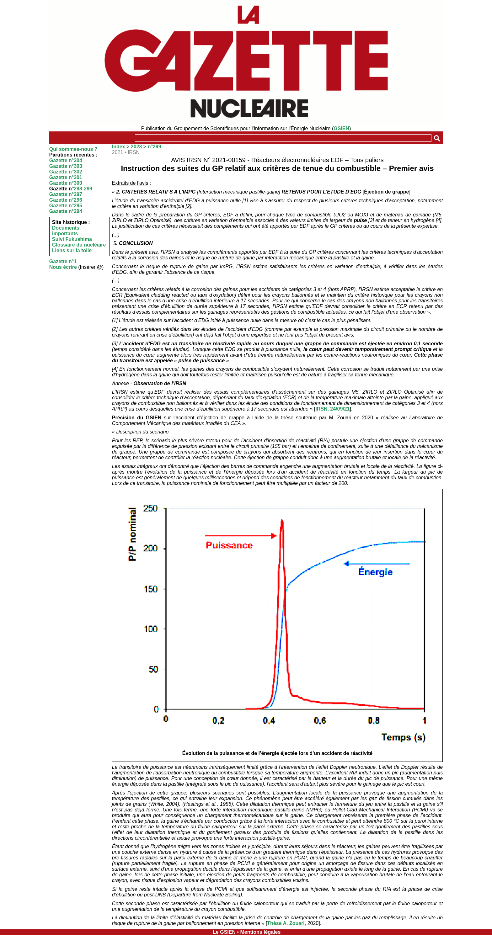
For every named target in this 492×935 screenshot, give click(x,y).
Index (118, 146)
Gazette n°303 (65, 166)
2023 (136, 146)
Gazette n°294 (65, 211)
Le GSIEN (224, 932)
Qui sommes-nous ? (73, 149)
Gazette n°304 (65, 160)
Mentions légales (260, 932)
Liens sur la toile (72, 250)
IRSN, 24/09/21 (332, 409)
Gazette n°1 (63, 261)
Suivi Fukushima (72, 239)
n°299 (154, 146)
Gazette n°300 (65, 183)
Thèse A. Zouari (285, 923)
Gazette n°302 (65, 171)
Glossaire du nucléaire (79, 244)
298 (78, 188)
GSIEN (341, 128)
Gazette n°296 (65, 200)
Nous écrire (63, 267)
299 (88, 188)
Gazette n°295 (65, 205)
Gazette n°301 (65, 177)
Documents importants (65, 230)
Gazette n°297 (65, 194)
